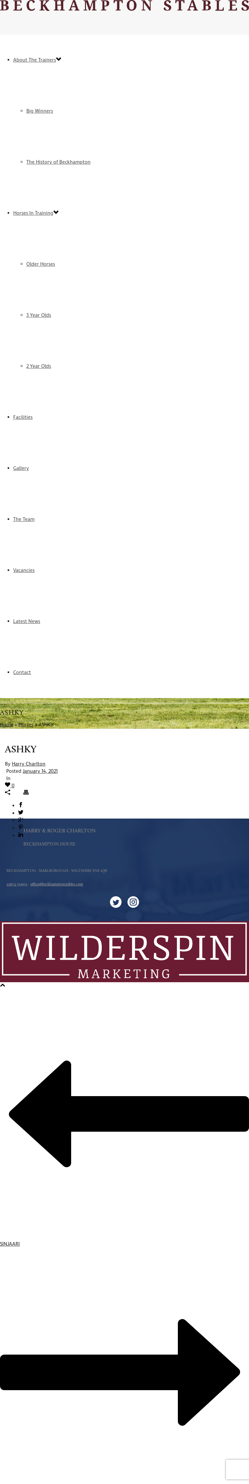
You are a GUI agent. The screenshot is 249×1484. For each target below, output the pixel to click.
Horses (25, 724)
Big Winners (39, 111)
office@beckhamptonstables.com (56, 884)
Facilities (23, 417)
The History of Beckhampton (58, 162)
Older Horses (40, 264)
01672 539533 (17, 884)
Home (6, 724)
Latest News (26, 621)
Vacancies (24, 570)
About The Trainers (34, 60)
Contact (22, 672)
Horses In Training (33, 213)
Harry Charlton (28, 764)
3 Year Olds (38, 315)
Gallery (21, 468)
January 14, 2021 (40, 771)
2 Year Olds (38, 366)
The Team (24, 519)
